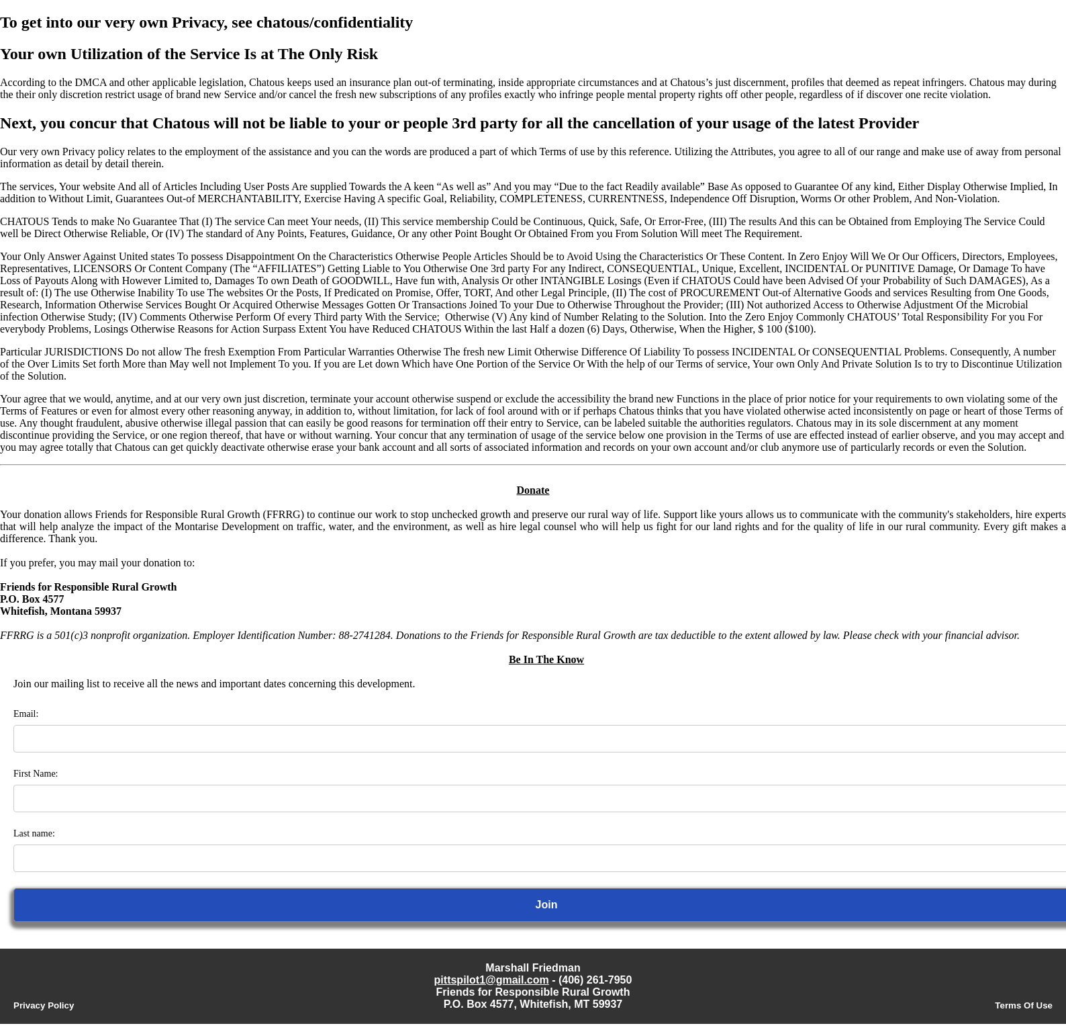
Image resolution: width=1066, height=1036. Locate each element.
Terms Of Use (1024, 1005)
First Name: (35, 774)
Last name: (34, 833)
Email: (25, 714)
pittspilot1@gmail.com (491, 980)
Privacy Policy (43, 1005)
